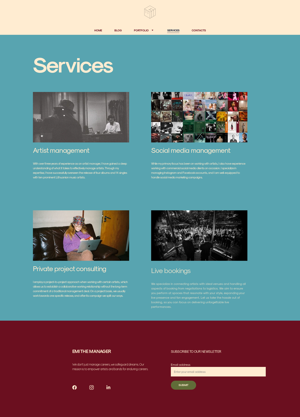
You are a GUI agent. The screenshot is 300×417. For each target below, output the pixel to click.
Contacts (199, 30)
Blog (118, 30)
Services (173, 30)
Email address (180, 364)
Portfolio (141, 30)
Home (98, 30)
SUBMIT (183, 385)
